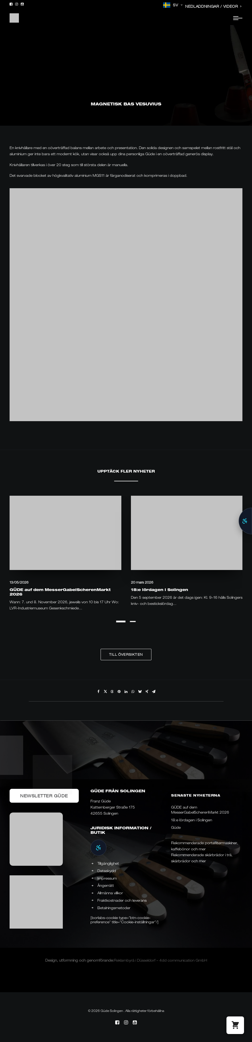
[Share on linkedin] (126, 691)
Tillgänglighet (108, 863)
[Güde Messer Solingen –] (14, 18)
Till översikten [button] (126, 655)
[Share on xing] (147, 691)
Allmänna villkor (110, 893)
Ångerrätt (105, 885)
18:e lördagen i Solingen (159, 589)
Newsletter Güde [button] (44, 795)
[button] (11, 4)
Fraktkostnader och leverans (122, 900)
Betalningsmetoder (113, 908)
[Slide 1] (121, 621)
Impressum (107, 878)
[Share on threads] (112, 691)
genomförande (100, 960)
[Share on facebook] (98, 691)
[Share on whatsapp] (133, 691)
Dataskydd (106, 871)
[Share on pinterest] (119, 691)
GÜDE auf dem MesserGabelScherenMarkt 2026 (60, 591)
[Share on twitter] (105, 691)
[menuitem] (172, 5)
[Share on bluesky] (140, 691)
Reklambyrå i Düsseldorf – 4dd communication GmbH (160, 960)
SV (178, 5)
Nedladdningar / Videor (213, 6)
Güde (176, 827)
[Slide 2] (133, 621)
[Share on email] (154, 691)
